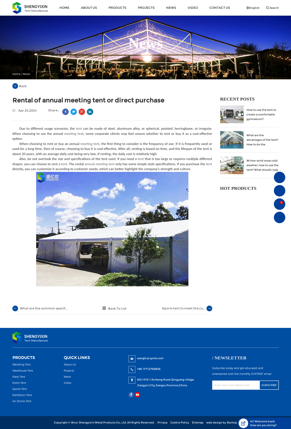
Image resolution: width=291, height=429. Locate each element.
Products (117, 8)
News (171, 8)
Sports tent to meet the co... (183, 308)
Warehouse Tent (22, 370)
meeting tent (74, 133)
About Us (89, 8)
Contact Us (219, 8)
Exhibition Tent (22, 395)
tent (79, 128)
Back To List (117, 308)
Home (64, 8)
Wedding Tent (21, 364)
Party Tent (18, 376)
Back (19, 86)
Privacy (162, 422)
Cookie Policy (179, 422)
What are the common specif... (43, 308)
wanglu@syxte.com (150, 358)
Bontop (232, 422)
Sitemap (197, 422)
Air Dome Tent (21, 401)
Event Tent (19, 382)
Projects (146, 8)
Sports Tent (19, 388)
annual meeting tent (100, 164)
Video (193, 8)
